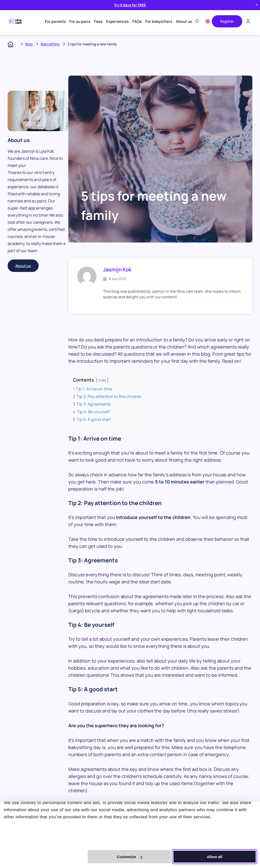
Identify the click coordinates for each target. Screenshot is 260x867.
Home (12, 44)
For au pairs (79, 21)
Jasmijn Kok (117, 269)
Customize (129, 857)
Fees (98, 21)
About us (184, 21)
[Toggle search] (197, 21)
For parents (55, 21)
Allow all (214, 857)
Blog (28, 44)
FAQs (137, 21)
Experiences (117, 21)
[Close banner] (257, 5)
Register (227, 21)
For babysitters (158, 21)
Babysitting (50, 44)
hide (102, 380)
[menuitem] (207, 21)
